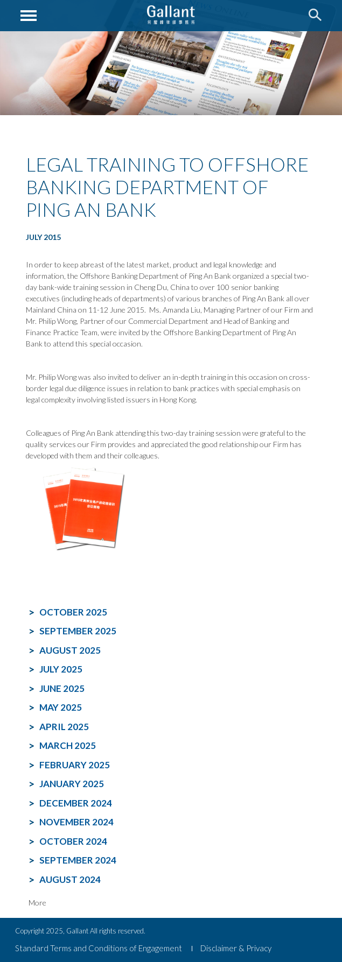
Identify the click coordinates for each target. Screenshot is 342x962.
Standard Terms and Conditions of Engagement (98, 948)
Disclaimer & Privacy (235, 948)
